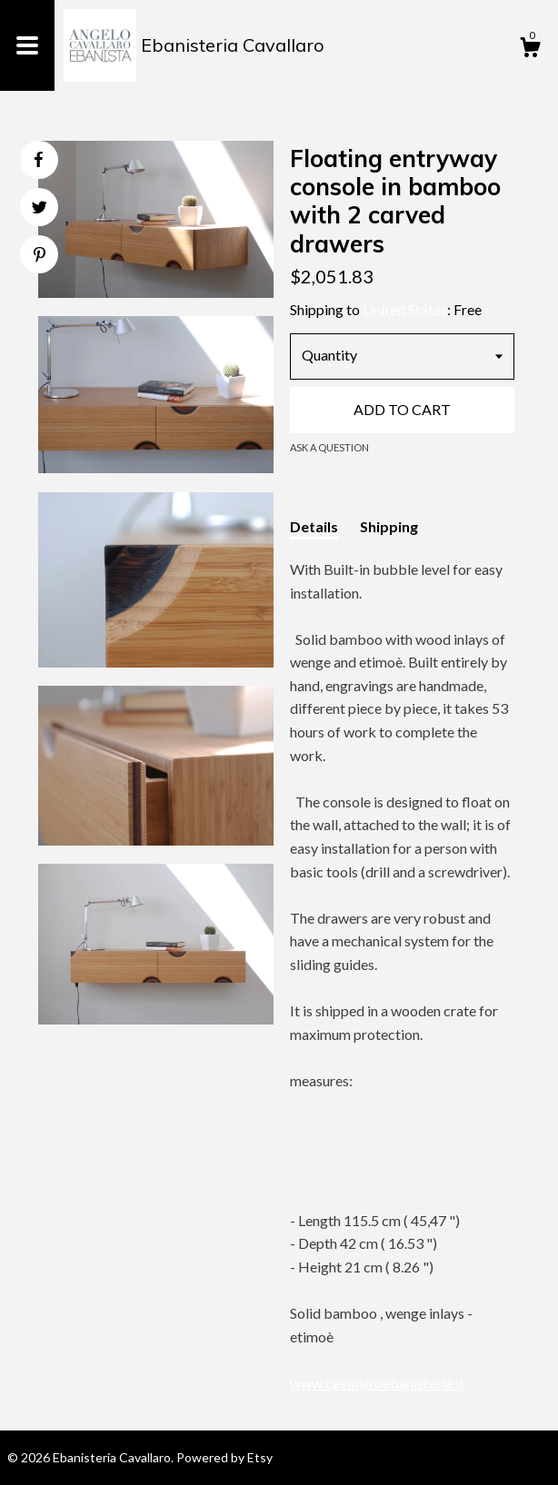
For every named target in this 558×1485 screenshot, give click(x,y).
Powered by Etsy (224, 1457)
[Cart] (530, 50)
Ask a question (329, 447)
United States (405, 309)
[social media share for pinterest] (39, 256)
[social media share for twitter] (39, 209)
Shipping (389, 526)
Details (314, 526)
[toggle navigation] (27, 45)
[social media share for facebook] (38, 160)
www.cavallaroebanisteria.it (377, 1382)
